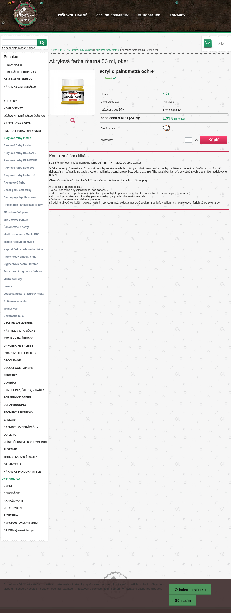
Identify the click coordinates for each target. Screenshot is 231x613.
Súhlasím (183, 600)
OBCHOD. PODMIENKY (112, 15)
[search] (41, 42)
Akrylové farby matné (107, 50)
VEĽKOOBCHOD (149, 15)
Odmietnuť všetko (190, 590)
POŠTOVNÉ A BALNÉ (72, 15)
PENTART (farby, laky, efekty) (76, 50)
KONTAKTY (177, 15)
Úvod (54, 50)
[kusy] (188, 140)
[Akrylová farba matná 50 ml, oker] (72, 97)
